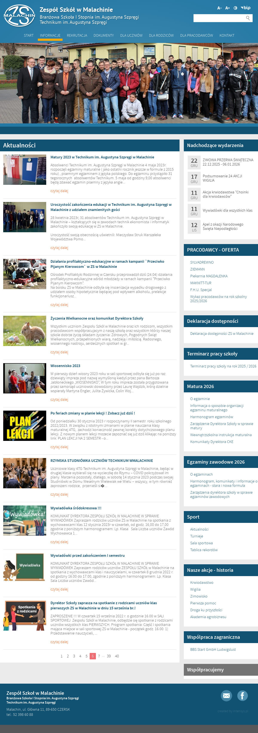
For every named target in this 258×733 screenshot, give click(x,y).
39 (109, 656)
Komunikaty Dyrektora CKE (211, 442)
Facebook (242, 695)
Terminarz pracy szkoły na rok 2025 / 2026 (223, 366)
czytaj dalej (59, 191)
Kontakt (227, 35)
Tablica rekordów (204, 550)
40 (117, 656)
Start (29, 35)
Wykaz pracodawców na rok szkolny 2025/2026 (218, 298)
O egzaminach (201, 474)
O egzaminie (200, 399)
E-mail (226, 695)
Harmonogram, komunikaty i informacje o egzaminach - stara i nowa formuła (224, 483)
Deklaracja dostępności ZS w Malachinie (221, 333)
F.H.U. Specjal (201, 290)
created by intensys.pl (233, 711)
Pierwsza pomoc (203, 603)
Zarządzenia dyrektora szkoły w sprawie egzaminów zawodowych (221, 494)
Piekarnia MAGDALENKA (208, 276)
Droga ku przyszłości (206, 610)
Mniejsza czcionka (227, 8)
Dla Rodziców (161, 35)
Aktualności (199, 529)
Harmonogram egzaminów (211, 417)
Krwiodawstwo (201, 582)
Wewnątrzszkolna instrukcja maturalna (221, 435)
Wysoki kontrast (235, 8)
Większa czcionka (219, 8)
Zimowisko (198, 596)
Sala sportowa (201, 543)
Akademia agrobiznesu (208, 617)
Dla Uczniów (131, 35)
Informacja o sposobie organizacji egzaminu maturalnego (217, 408)
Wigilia (195, 589)
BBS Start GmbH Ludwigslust (213, 649)
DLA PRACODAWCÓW (196, 35)
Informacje (50, 35)
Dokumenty (104, 35)
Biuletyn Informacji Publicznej (245, 8)
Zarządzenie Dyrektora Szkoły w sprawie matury (221, 426)
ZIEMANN (197, 269)
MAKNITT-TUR (200, 283)
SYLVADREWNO (202, 262)
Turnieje (196, 536)
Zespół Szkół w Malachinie (127, 15)
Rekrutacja (77, 35)
